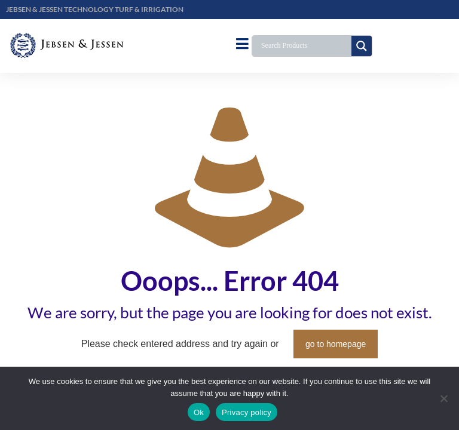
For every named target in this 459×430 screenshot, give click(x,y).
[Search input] (304, 46)
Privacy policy (246, 412)
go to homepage (335, 344)
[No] (444, 398)
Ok (199, 412)
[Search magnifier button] (361, 46)
